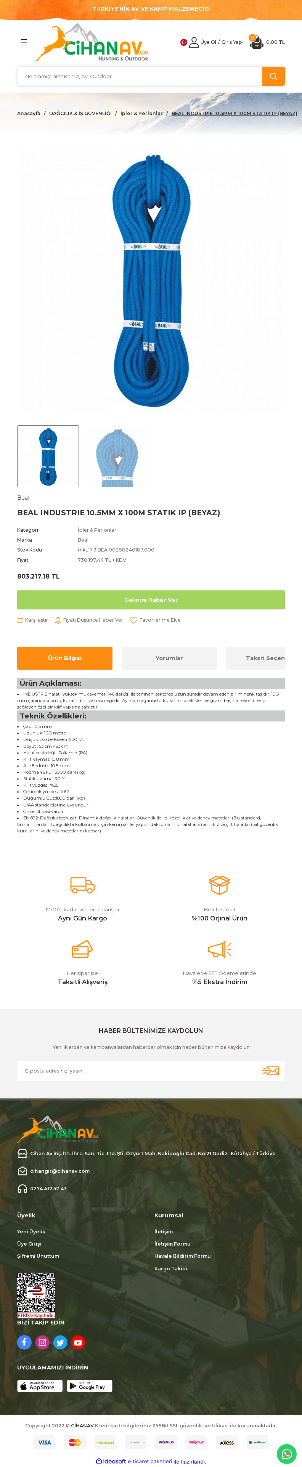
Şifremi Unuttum (38, 1256)
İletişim (163, 1232)
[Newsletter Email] (151, 1070)
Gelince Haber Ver (151, 599)
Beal (83, 540)
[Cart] (267, 42)
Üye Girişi (29, 1244)
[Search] (151, 76)
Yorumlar (169, 658)
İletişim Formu (172, 1244)
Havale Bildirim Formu (182, 1256)
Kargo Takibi (170, 1268)
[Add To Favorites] (155, 620)
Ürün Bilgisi (65, 658)
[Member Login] (194, 42)
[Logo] (91, 42)
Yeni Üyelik (31, 1232)
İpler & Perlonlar (97, 530)
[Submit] (270, 1070)
